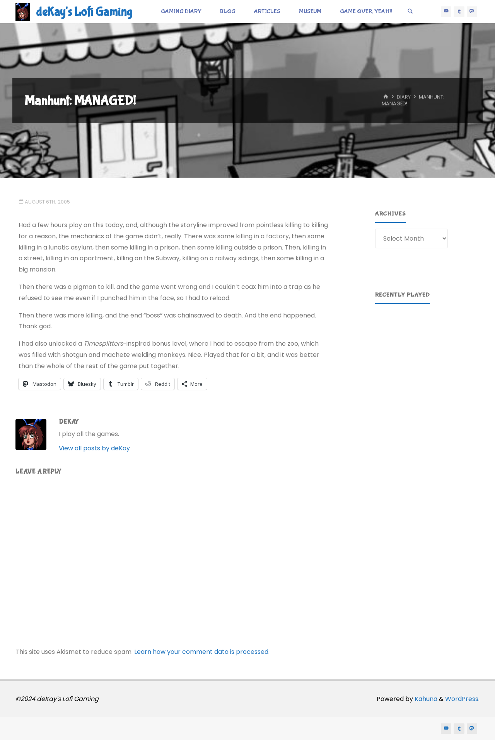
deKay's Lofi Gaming (84, 12)
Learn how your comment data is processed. (202, 651)
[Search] (410, 11)
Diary (404, 97)
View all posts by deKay (94, 448)
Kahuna (425, 698)
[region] (429, 345)
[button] (387, 345)
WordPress (461, 698)
